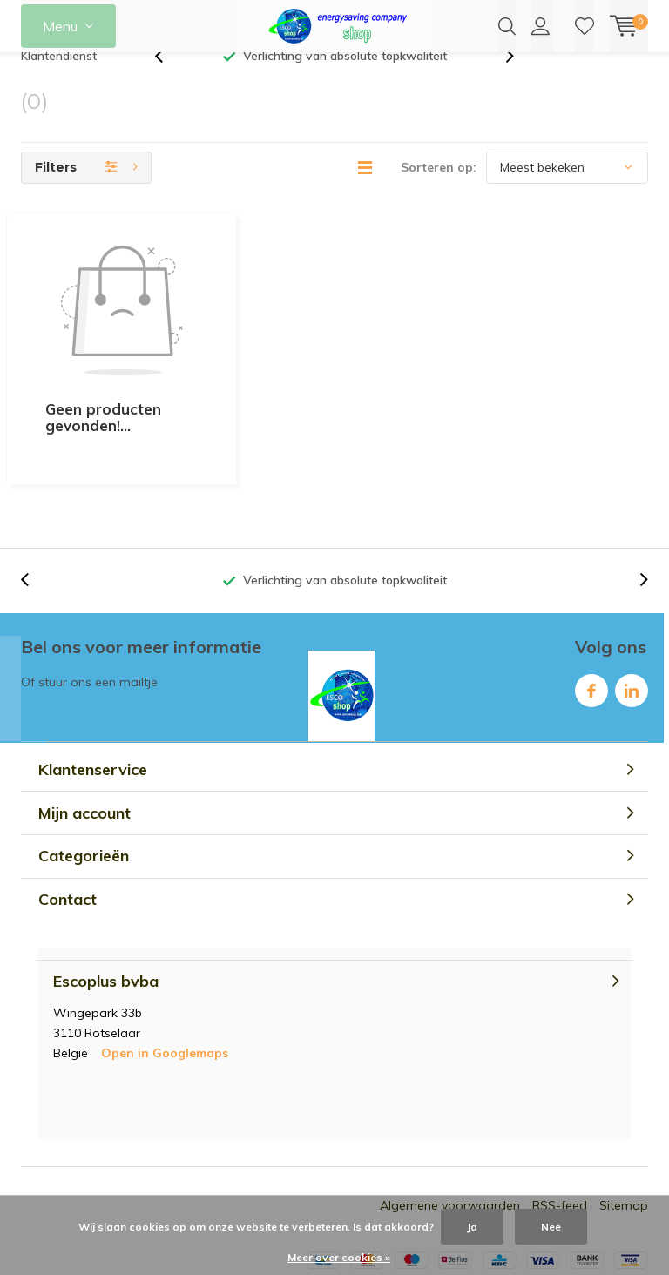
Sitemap (623, 1128)
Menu (60, 26)
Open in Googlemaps (164, 975)
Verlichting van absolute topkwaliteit (345, 82)
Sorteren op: (438, 193)
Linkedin (631, 609)
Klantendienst (59, 82)
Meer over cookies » (338, 1257)
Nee (551, 1226)
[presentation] (168, 82)
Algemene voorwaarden (450, 1128)
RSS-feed (559, 1128)
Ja (472, 1226)
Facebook (591, 609)
